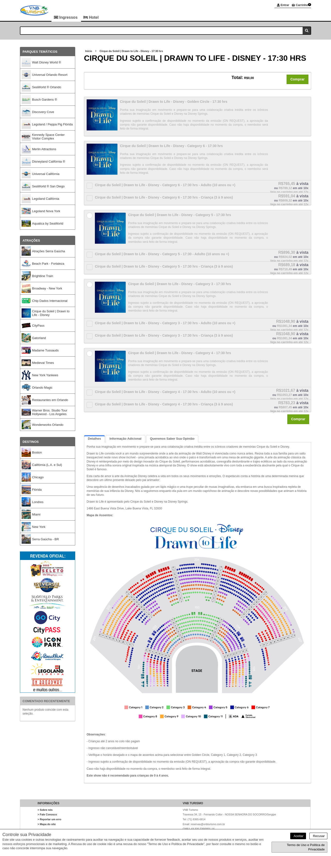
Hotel (91, 17)
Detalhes (94, 439)
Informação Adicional (125, 439)
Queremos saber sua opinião (172, 439)
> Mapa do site (47, 824)
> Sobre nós (45, 809)
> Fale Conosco (47, 814)
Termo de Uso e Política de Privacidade (306, 847)
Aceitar (298, 836)
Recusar (318, 836)
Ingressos (66, 17)
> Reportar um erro (49, 819)
